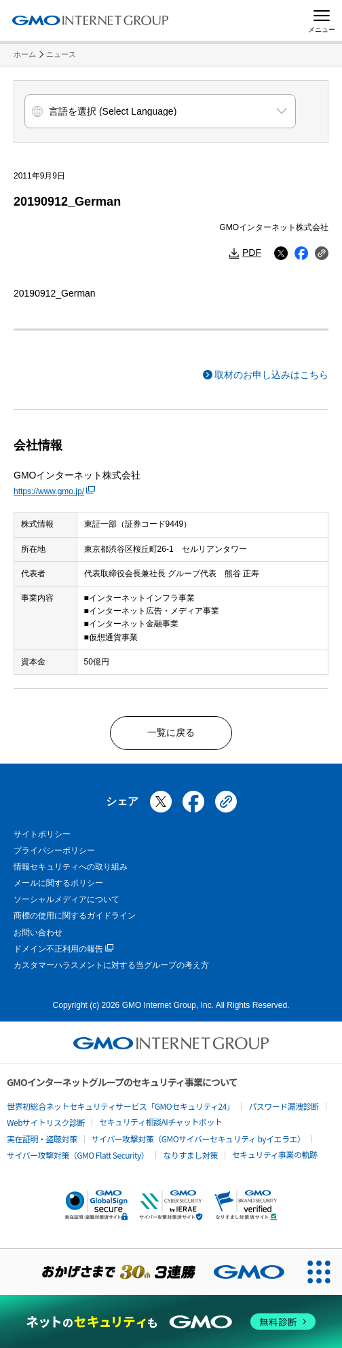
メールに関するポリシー (58, 883)
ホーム (25, 54)
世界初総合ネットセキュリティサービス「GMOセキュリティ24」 (120, 1106)
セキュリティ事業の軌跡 (275, 1154)
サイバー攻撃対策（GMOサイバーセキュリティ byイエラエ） (198, 1138)
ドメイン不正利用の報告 (63, 949)
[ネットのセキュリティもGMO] (170, 1321)
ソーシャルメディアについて (66, 899)
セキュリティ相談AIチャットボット (160, 1121)
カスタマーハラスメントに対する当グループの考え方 (111, 965)
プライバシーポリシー (54, 850)
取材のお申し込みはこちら (271, 374)
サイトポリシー (42, 834)
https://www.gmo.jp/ (54, 491)
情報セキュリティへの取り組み (71, 867)
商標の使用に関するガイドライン (75, 915)
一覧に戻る (171, 732)
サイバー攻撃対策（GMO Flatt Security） (78, 1155)
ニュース (61, 54)
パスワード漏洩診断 (283, 1106)
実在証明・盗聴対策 (42, 1138)
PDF (251, 252)
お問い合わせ (38, 932)
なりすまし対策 (190, 1155)
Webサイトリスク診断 (46, 1122)
